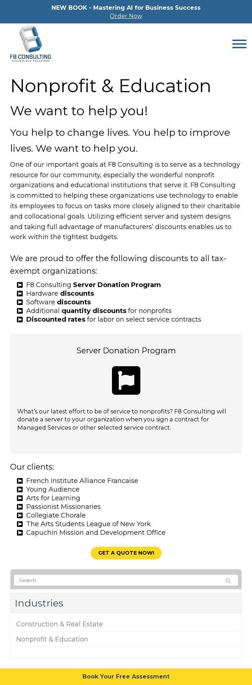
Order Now (126, 15)
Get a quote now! (126, 553)
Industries (39, 603)
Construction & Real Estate (59, 624)
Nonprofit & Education (52, 639)
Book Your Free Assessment (126, 676)
